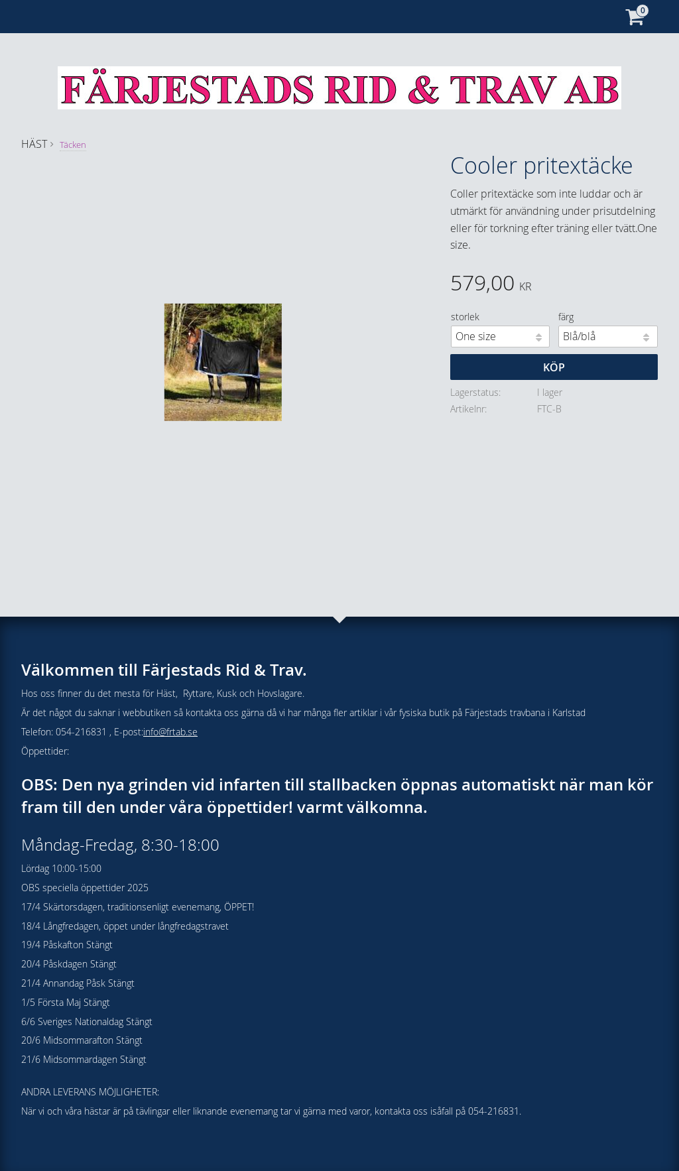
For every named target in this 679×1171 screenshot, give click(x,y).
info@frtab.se (170, 731)
